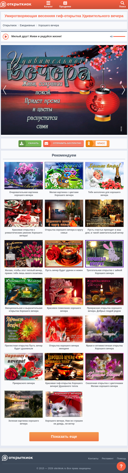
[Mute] (111, 36)
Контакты (93, 458)
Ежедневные (27, 25)
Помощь (121, 458)
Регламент (108, 458)
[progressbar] (119, 36)
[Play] (6, 37)
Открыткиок (10, 25)
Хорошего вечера (48, 25)
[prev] (4, 90)
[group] (64, 36)
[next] (123, 90)
